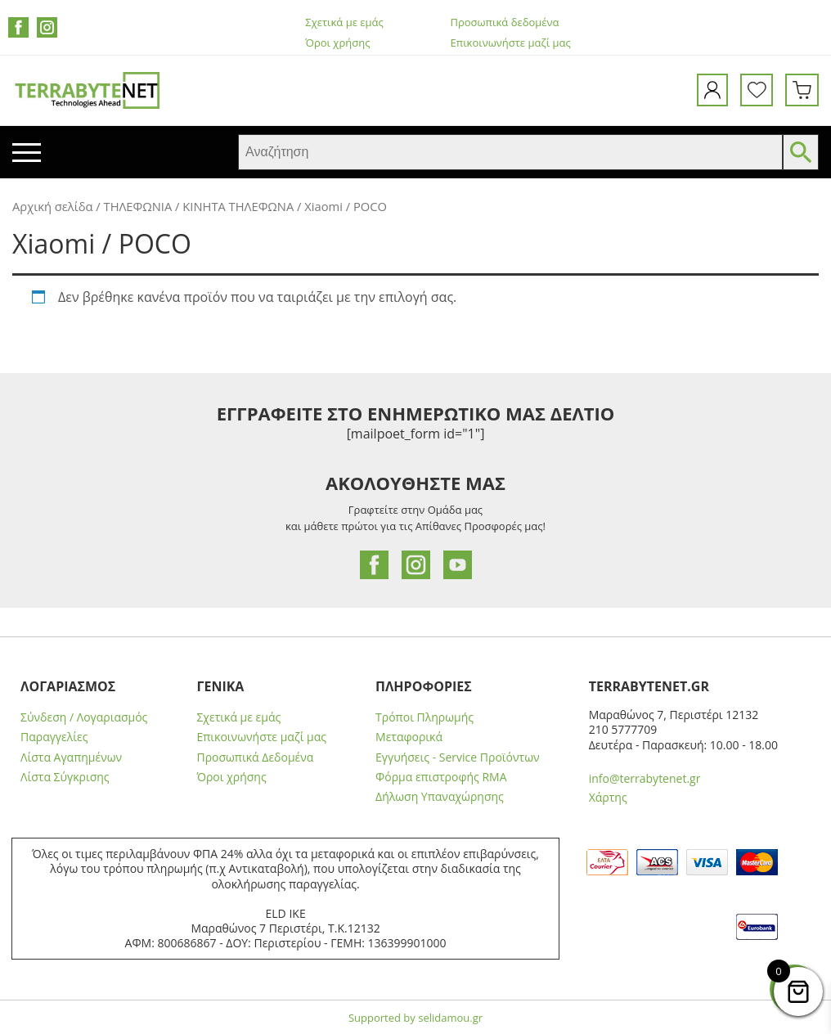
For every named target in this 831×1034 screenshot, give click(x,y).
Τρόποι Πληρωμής (424, 717)
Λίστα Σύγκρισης (65, 777)
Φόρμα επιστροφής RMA (441, 777)
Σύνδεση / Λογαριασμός (83, 717)
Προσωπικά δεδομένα (505, 22)
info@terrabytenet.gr (645, 778)
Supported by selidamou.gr (415, 1017)
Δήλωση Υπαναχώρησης (439, 796)
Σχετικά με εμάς (344, 22)
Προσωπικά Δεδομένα (254, 757)
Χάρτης (608, 797)
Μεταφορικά (408, 737)
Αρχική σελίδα (52, 206)
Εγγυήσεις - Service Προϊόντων (457, 757)
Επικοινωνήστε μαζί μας (511, 43)
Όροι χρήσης (337, 43)
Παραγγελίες (54, 737)
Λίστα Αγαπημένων (71, 757)
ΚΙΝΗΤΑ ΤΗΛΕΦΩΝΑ (238, 206)
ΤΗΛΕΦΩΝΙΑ (138, 206)
